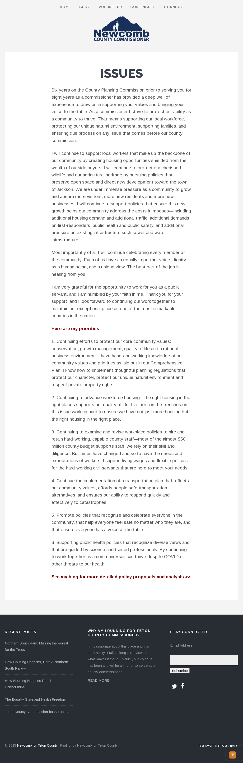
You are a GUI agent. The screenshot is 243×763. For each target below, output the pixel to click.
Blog (85, 7)
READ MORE (98, 680)
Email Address (181, 645)
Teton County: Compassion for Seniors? (37, 712)
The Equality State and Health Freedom (35, 699)
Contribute (143, 7)
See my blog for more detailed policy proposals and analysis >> (120, 576)
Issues (121, 73)
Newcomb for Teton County (37, 745)
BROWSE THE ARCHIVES (218, 746)
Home (65, 7)
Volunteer (110, 7)
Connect (173, 7)
